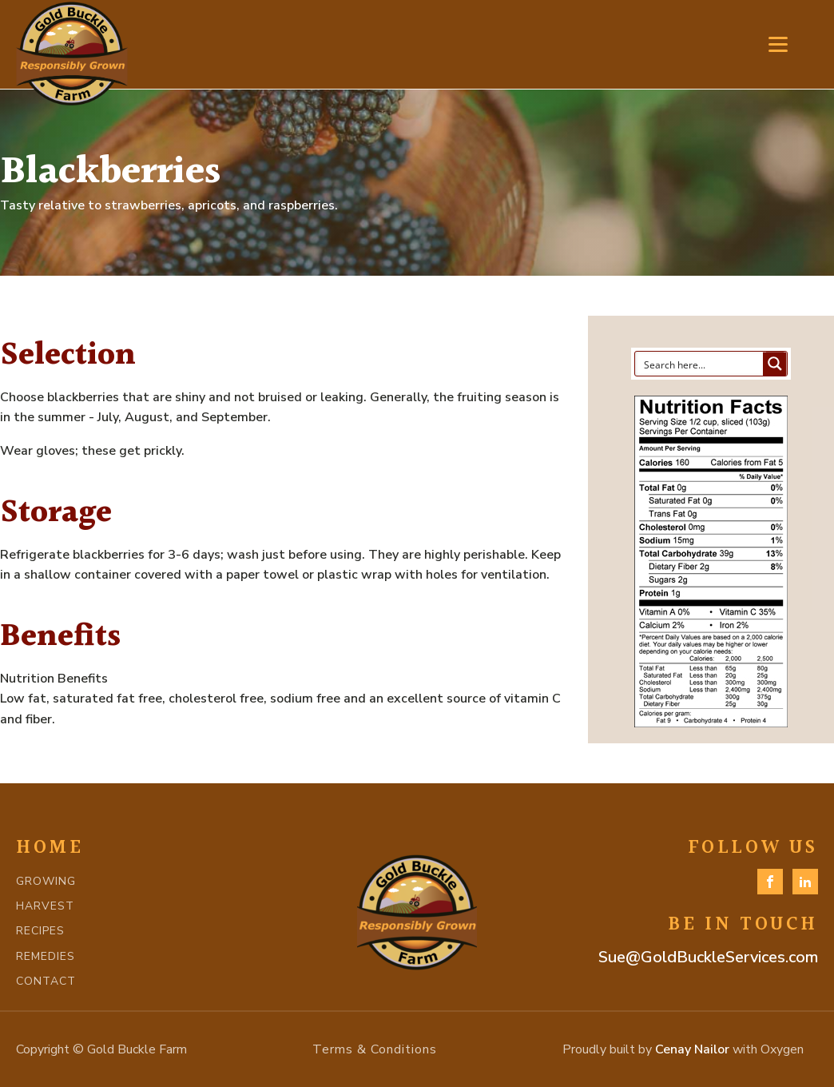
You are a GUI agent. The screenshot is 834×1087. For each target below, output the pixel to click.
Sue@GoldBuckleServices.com (708, 957)
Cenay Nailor (692, 1049)
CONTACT (46, 981)
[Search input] (700, 363)
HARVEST (45, 906)
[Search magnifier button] (775, 364)
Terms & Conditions (374, 1049)
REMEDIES (45, 956)
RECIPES (40, 931)
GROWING (46, 881)
